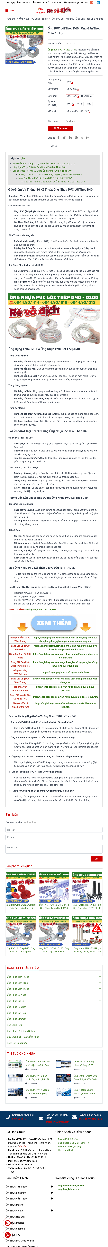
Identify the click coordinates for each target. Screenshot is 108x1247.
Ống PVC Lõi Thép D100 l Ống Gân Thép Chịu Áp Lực (54, 950)
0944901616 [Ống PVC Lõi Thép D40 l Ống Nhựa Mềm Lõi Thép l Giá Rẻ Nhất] (40, 2)
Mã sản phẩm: (55, 43)
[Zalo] (89, 137)
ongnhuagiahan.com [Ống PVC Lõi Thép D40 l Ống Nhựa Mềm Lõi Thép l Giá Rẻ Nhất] (68, 1189)
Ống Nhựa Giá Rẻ (54, 1000)
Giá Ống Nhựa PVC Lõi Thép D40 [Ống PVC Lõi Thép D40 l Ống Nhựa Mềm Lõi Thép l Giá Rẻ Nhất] (40, 609)
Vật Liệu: (52, 111)
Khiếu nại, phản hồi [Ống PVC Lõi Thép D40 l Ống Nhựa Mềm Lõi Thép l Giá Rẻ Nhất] (23, 1114)
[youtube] (92, 2)
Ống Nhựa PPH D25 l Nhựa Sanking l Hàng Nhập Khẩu (87, 950)
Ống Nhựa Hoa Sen (16, 1007)
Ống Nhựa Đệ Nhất (16, 995)
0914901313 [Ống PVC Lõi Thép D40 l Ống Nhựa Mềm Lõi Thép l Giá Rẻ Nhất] (55, 2)
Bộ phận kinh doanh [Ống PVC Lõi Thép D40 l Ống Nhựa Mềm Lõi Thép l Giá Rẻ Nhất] (90, 1114)
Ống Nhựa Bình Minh (54, 982)
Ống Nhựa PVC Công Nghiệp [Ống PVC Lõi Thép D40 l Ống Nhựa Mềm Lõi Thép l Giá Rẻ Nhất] (33, 18)
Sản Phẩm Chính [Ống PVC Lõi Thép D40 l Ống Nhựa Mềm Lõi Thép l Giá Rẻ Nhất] (16, 1178)
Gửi (96, 859)
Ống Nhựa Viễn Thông (54, 988)
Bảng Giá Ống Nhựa (17, 1043)
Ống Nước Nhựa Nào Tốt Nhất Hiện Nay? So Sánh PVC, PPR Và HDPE (37, 1063)
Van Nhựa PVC (14, 1025)
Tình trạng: (53, 121)
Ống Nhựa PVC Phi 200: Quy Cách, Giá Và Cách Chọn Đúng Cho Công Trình (85, 1078)
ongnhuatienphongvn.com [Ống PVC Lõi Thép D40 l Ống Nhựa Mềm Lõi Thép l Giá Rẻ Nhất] (71, 1185)
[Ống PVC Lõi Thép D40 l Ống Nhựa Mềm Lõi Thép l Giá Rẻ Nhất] (19, 2)
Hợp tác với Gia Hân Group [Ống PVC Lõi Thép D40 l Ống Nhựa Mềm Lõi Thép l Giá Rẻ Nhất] (56, 1116)
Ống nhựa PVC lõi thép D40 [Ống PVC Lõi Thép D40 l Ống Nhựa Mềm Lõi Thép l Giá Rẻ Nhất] (61, 49)
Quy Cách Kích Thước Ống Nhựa (23, 1037)
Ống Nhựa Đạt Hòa (16, 1013)
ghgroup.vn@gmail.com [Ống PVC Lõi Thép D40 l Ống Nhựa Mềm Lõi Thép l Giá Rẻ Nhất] (75, 2)
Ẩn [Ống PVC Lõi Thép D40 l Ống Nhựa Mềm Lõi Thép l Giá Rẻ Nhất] (23, 158)
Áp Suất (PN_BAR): (53, 103)
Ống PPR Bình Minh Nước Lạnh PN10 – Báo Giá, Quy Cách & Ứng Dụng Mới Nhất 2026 (85, 1092)
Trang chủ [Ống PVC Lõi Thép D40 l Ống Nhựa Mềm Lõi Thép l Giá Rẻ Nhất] (10, 18)
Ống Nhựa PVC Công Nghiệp (21, 1031)
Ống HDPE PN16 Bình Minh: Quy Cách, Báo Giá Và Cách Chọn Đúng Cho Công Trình (37, 1078)
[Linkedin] (70, 137)
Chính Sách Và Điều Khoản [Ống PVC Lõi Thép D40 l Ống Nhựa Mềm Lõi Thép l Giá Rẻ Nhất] (73, 1132)
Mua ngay (60, 128)
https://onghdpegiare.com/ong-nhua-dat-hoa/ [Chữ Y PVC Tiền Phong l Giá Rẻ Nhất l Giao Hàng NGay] (66, 672)
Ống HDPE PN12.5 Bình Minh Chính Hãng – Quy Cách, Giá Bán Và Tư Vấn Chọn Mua (37, 1092)
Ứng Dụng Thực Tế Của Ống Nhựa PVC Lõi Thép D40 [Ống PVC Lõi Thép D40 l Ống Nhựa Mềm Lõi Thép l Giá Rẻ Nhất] (39, 167)
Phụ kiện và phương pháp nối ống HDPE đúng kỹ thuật (84, 1063)
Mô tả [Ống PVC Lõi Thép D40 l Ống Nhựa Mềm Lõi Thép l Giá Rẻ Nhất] (54, 146)
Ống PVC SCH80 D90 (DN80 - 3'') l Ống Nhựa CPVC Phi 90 (87, 906)
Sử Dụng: (52, 96)
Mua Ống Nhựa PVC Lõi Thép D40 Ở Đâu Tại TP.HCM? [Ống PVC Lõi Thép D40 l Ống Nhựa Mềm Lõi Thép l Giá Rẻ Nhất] (45, 178)
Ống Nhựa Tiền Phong (54, 976)
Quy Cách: (53, 89)
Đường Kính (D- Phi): (55, 81)
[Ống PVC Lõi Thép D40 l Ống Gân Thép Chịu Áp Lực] (54, 10)
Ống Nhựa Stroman (16, 1019)
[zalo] (98, 2)
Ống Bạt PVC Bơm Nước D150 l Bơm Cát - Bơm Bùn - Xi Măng (21, 907)
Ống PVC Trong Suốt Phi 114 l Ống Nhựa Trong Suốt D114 (54, 906)
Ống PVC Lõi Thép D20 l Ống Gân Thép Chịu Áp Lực (20, 950)
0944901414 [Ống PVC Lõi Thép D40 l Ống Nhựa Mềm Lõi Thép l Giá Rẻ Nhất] (24, 2)
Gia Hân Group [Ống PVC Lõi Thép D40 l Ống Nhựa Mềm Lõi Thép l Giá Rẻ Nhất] (15, 1132)
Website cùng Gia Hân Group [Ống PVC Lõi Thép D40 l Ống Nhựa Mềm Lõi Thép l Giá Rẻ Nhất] (74, 1178)
